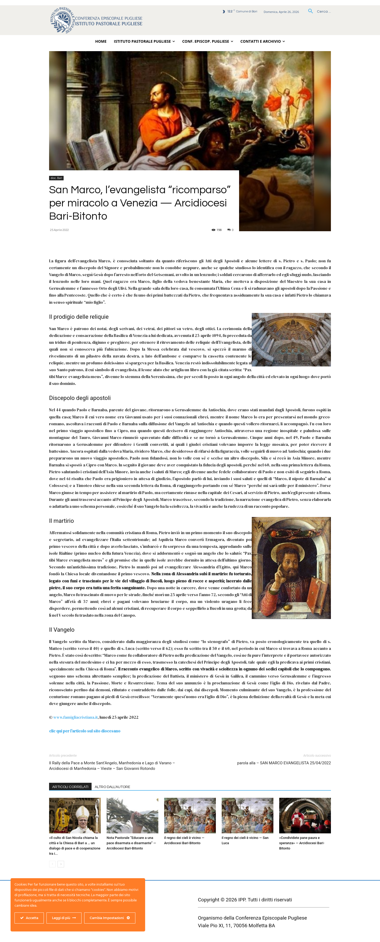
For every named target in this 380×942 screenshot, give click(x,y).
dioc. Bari (56, 178)
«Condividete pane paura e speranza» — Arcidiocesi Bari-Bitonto (302, 843)
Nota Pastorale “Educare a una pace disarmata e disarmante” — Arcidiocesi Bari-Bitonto (131, 843)
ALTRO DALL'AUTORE (112, 787)
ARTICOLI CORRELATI (70, 787)
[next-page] (61, 864)
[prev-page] (52, 864)
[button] (317, 11)
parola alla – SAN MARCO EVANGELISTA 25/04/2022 (284, 763)
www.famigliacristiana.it (75, 717)
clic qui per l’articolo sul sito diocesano (84, 731)
